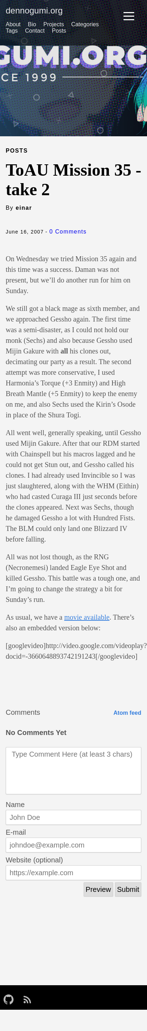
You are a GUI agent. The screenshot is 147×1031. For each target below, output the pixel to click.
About (13, 24)
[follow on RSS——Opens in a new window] (29, 997)
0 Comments (68, 232)
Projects (53, 24)
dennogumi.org (34, 10)
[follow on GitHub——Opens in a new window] (11, 997)
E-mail (16, 832)
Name (15, 804)
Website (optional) (34, 860)
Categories (85, 24)
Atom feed (127, 713)
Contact (34, 31)
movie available (86, 617)
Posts (59, 31)
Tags (12, 31)
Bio (32, 24)
